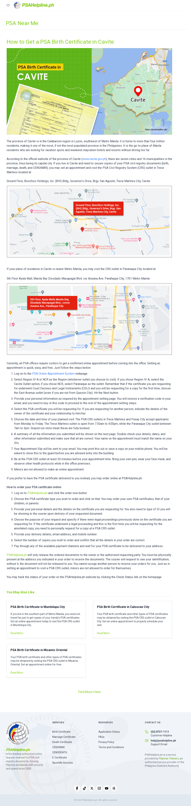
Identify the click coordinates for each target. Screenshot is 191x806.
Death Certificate (62, 742)
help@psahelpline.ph (163, 740)
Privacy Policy (106, 742)
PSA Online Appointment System (53, 373)
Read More (17, 633)
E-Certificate (59, 757)
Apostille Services (62, 762)
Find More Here (89, 692)
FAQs (101, 736)
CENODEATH (59, 752)
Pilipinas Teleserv (169, 758)
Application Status (109, 731)
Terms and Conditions (111, 747)
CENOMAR (58, 747)
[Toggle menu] (8, 5)
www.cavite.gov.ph (94, 159)
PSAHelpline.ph (37, 493)
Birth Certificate (61, 731)
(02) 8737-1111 (160, 731)
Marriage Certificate (64, 736)
